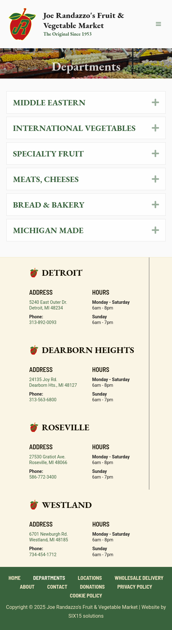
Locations (90, 577)
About (27, 586)
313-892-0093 (42, 322)
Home (15, 577)
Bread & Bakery (48, 204)
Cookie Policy (86, 595)
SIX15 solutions (86, 616)
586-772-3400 (42, 477)
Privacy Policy (134, 586)
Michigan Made (48, 230)
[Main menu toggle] (158, 24)
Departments (49, 577)
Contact (57, 586)
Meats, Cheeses (46, 179)
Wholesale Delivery (139, 577)
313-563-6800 (42, 399)
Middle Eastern (49, 102)
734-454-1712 (42, 554)
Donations (92, 586)
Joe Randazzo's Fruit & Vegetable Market (83, 20)
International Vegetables (74, 127)
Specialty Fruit (48, 153)
